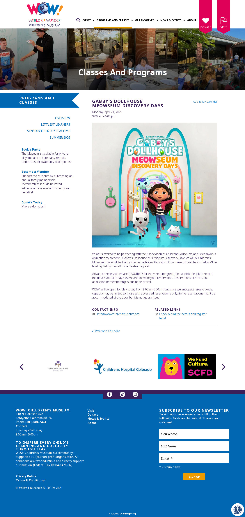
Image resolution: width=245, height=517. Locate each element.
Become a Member (35, 172)
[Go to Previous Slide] (21, 367)
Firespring (129, 513)
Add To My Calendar (205, 101)
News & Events (170, 20)
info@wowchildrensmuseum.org (118, 314)
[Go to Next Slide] (223, 367)
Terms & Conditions (30, 480)
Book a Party (31, 149)
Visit (87, 20)
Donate (205, 27)
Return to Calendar (107, 331)
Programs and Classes (113, 20)
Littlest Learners (55, 124)
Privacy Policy (26, 476)
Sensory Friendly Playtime (48, 131)
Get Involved (145, 20)
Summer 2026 (60, 137)
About (191, 20)
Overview (62, 118)
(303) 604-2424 (35, 422)
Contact (22, 426)
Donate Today (32, 202)
